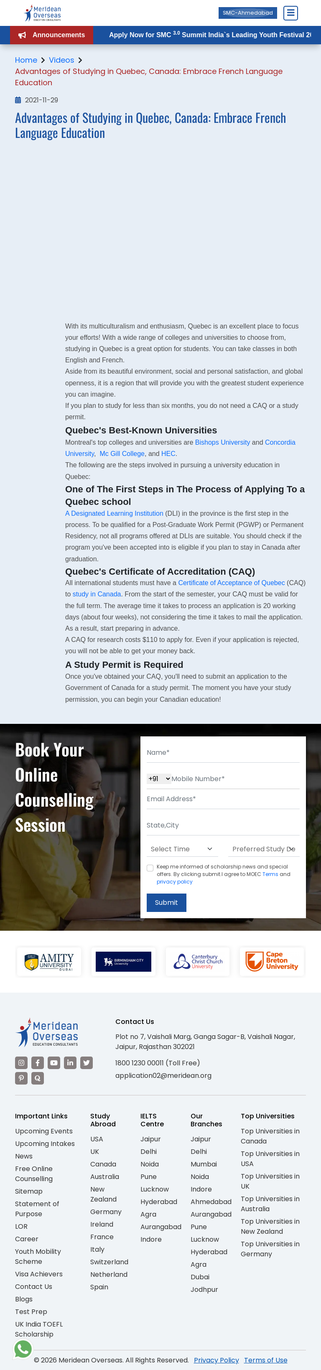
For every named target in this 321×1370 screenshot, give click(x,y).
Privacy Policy (216, 1360)
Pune (148, 1177)
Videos (61, 60)
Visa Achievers (39, 1274)
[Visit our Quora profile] (37, 1078)
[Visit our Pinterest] (21, 1078)
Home (26, 60)
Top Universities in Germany (270, 1249)
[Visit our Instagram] (21, 1063)
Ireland (101, 1224)
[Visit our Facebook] (37, 1063)
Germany (106, 1212)
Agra (148, 1214)
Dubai (200, 1277)
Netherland (108, 1274)
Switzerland (109, 1262)
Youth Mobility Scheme (38, 1256)
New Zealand (103, 1194)
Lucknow (154, 1189)
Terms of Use (266, 1360)
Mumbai (204, 1164)
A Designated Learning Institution (114, 513)
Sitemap (29, 1191)
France (102, 1237)
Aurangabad (160, 1227)
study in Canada (97, 594)
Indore (151, 1239)
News (24, 1156)
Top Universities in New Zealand (270, 1226)
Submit (166, 902)
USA (96, 1139)
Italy (97, 1249)
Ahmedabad (211, 1202)
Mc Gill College (122, 453)
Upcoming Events (44, 1131)
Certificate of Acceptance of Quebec (231, 582)
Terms (270, 874)
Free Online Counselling (34, 1174)
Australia (104, 1177)
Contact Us (33, 1286)
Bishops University (222, 442)
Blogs (24, 1299)
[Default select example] (182, 849)
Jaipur (150, 1139)
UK (94, 1151)
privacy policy (175, 881)
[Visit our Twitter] (86, 1063)
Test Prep (31, 1312)
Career (26, 1239)
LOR (21, 1226)
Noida (149, 1164)
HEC (168, 453)
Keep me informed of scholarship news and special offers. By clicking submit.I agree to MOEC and (223, 874)
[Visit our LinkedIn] (70, 1063)
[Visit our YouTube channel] (54, 1063)
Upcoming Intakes (45, 1143)
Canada (103, 1164)
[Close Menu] (290, 13)
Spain (99, 1287)
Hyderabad (158, 1202)
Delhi (148, 1151)
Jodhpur (204, 1289)
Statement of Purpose (37, 1209)
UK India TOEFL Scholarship (39, 1329)
